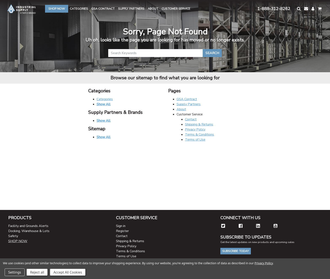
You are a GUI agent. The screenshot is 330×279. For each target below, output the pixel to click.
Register (122, 231)
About (181, 109)
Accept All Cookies (67, 272)
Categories (105, 99)
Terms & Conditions (199, 134)
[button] (298, 9)
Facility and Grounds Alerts (28, 226)
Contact (191, 119)
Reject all (37, 272)
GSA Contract (187, 99)
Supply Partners (189, 104)
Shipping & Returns (199, 124)
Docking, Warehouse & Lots (28, 231)
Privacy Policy (195, 129)
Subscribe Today (235, 251)
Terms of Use (195, 139)
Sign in (120, 226)
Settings (14, 272)
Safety (13, 236)
